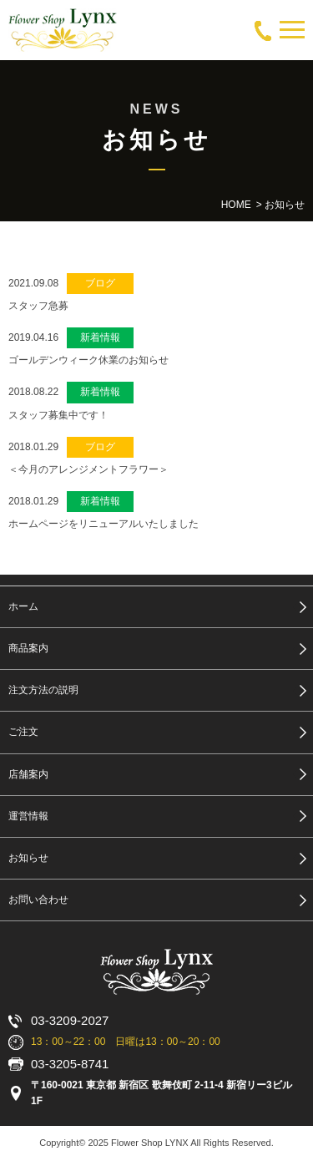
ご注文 (23, 732)
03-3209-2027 (70, 1020)
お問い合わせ (38, 899)
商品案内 (28, 648)
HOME (236, 204)
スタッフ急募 (38, 306)
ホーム (23, 606)
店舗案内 (28, 774)
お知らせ (28, 858)
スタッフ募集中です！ (58, 415)
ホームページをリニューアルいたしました (103, 524)
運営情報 (28, 816)
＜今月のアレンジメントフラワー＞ (88, 469)
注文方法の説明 (43, 690)
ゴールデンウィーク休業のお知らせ (88, 360)
